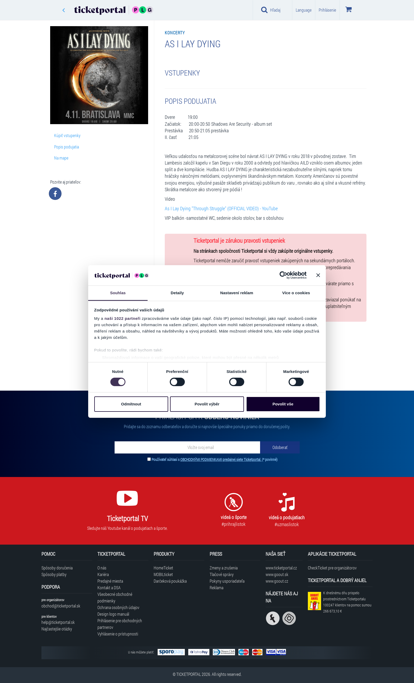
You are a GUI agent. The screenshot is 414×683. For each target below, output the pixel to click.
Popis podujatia (66, 146)
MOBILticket (163, 574)
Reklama (216, 587)
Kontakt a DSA (109, 587)
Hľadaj (270, 9)
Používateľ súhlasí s (214, 459)
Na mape (61, 158)
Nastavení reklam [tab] (236, 293)
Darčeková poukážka (170, 581)
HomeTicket (163, 567)
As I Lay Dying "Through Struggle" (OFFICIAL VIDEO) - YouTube (221, 208)
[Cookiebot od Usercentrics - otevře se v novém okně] (283, 275)
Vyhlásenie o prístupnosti (117, 634)
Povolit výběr (207, 404)
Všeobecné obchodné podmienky (114, 597)
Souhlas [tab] (118, 293)
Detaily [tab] (177, 293)
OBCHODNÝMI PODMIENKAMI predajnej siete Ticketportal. (221, 459)
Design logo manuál (113, 614)
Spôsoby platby (54, 574)
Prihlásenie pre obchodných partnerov (119, 624)
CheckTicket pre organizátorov (332, 567)
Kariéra (103, 574)
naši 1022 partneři (123, 318)
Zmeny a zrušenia (224, 567)
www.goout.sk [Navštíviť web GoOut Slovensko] (277, 574)
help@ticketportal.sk (58, 622)
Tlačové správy (222, 574)
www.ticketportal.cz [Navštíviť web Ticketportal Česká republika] (281, 567)
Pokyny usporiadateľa (227, 581)
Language (304, 10)
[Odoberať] (280, 447)
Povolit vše (282, 404)
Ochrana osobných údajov (118, 607)
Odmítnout (131, 404)
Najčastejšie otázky (56, 628)
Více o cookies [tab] (296, 293)
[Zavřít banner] (318, 275)
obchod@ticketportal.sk (60, 606)
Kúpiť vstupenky (67, 135)
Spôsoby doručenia (57, 567)
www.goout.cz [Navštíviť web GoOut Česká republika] (277, 581)
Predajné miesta (110, 581)
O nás (101, 567)
